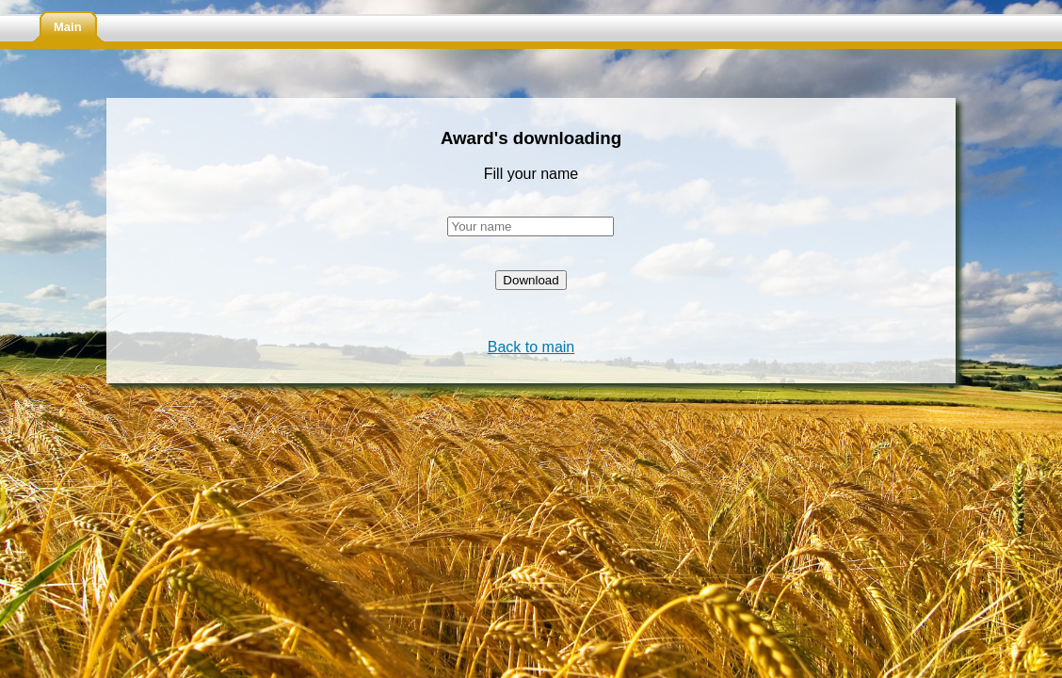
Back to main (531, 347)
